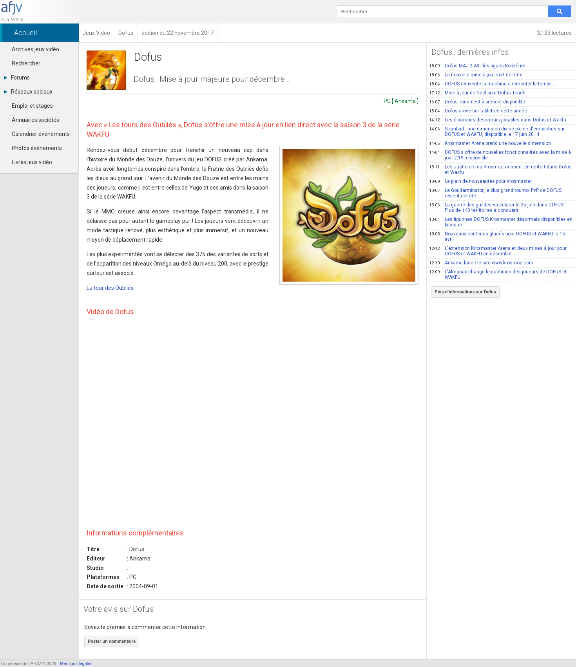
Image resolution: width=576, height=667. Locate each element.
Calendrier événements (41, 134)
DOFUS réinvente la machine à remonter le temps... (492, 84)
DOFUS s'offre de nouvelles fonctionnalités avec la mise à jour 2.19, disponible (500, 155)
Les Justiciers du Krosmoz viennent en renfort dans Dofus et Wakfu (500, 169)
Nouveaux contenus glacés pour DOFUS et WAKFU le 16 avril (497, 236)
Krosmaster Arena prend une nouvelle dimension (490, 143)
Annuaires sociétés (35, 120)
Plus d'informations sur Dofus (465, 291)
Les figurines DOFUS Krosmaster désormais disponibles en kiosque (500, 222)
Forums (17, 77)
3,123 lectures (554, 33)
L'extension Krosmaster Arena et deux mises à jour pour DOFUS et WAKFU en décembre (498, 251)
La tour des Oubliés (110, 288)
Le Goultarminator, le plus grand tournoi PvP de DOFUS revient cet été (495, 193)
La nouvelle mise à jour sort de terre (476, 75)
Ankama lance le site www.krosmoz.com (481, 263)
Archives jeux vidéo (35, 49)
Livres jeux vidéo (32, 162)
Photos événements (37, 148)
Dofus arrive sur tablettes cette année (478, 111)
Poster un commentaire (112, 641)
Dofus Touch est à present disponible (477, 102)
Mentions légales (76, 663)
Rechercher (26, 63)
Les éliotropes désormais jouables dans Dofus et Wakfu (497, 120)
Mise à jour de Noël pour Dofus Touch (477, 93)
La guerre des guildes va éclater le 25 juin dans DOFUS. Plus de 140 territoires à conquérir (497, 207)
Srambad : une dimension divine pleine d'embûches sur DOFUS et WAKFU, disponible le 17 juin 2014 (497, 131)
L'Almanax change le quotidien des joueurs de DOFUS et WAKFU (498, 274)
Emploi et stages (32, 106)
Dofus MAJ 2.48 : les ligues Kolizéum (477, 66)
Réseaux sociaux (28, 92)
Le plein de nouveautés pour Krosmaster (480, 181)
